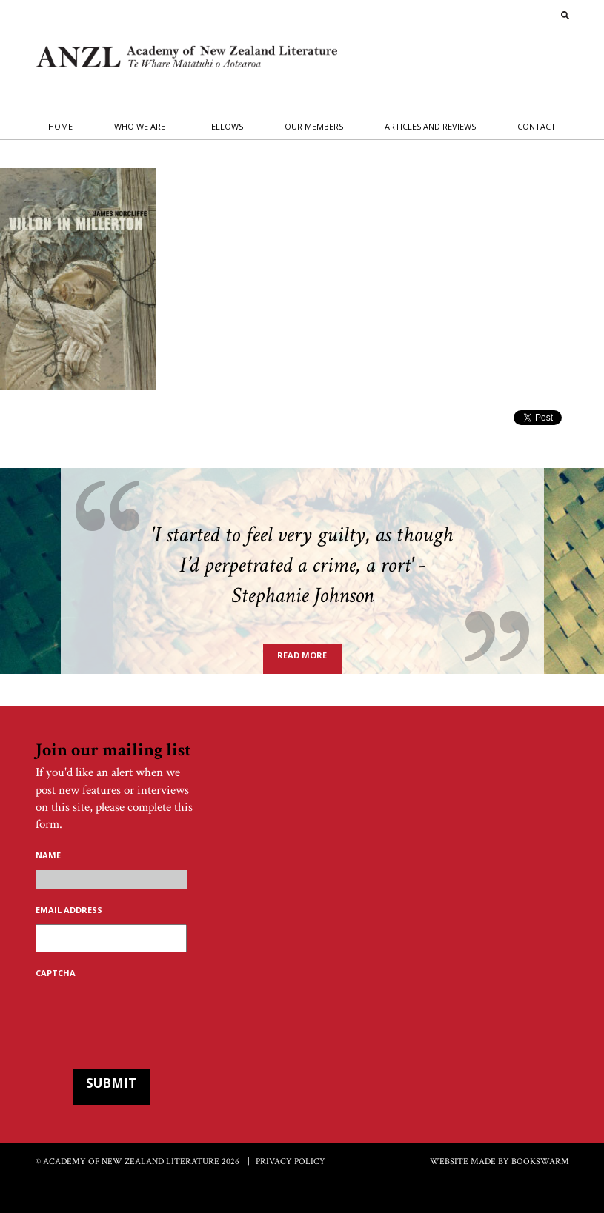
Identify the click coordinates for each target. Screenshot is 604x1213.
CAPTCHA (56, 973)
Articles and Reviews (430, 126)
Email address (69, 910)
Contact (536, 126)
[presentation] (148, 1016)
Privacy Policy (290, 1161)
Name (48, 855)
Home (60, 126)
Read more (302, 655)
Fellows (225, 126)
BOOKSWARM (540, 1161)
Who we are (139, 126)
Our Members (314, 126)
